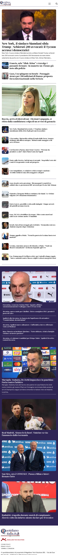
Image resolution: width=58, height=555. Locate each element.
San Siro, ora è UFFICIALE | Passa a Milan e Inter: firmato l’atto (25, 475)
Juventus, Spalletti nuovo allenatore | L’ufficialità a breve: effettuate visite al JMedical (28, 326)
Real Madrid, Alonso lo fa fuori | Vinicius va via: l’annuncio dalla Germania (25, 434)
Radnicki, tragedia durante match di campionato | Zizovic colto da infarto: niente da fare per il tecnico (27, 516)
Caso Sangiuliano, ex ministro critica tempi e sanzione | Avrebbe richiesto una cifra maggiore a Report (30, 171)
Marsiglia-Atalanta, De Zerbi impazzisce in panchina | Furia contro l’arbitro (28, 381)
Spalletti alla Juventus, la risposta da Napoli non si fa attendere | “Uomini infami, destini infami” (26, 319)
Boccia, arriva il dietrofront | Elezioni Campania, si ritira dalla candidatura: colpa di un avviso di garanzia (28, 120)
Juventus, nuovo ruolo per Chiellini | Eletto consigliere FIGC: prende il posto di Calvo (28, 312)
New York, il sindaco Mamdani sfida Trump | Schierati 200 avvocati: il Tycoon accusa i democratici (29, 46)
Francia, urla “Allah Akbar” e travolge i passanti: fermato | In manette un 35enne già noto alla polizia (32, 66)
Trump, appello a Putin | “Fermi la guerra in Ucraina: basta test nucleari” (33, 236)
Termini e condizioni (7, 548)
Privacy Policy (6, 546)
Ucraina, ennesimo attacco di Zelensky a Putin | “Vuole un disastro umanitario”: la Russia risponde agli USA (31, 247)
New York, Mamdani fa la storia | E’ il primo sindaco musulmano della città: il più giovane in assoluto (28, 130)
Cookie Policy (5, 544)
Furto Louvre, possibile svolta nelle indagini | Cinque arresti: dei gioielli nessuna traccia (32, 205)
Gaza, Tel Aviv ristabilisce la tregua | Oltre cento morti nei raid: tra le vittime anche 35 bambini (31, 215)
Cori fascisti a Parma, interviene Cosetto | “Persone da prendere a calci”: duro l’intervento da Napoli (30, 151)
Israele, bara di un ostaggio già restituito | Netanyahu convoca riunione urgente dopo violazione (32, 226)
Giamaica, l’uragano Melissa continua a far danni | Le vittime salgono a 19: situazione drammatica (32, 194)
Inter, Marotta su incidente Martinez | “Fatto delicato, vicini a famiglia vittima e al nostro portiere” (28, 332)
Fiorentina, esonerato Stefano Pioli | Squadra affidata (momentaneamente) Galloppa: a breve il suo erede (22, 306)
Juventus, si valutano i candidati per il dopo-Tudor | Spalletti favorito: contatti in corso (28, 339)
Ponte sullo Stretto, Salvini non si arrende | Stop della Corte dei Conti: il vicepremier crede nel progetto (33, 161)
